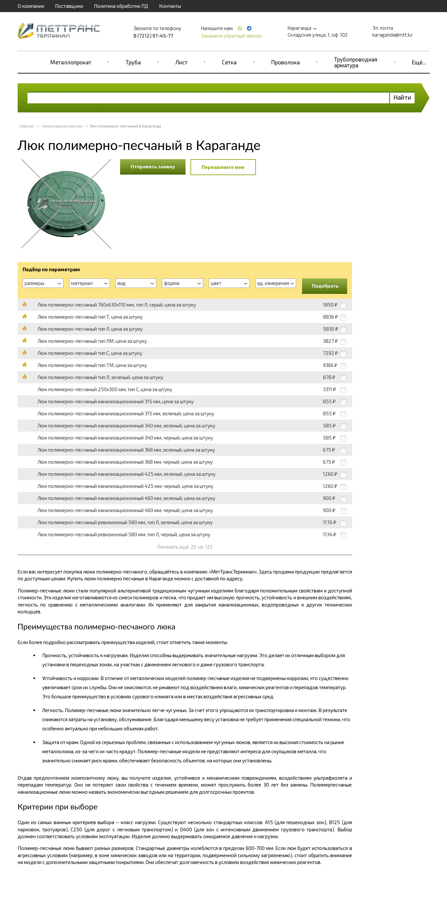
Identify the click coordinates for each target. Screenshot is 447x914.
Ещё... (419, 62)
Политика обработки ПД (121, 6)
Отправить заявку (153, 166)
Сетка (229, 62)
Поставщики (69, 6)
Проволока (285, 62)
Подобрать (325, 286)
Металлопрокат (70, 62)
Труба (133, 62)
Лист (181, 62)
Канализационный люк (62, 126)
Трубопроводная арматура (355, 62)
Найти (402, 97)
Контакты (170, 6)
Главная (26, 126)
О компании (31, 6)
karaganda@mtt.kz (392, 35)
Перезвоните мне (223, 167)
